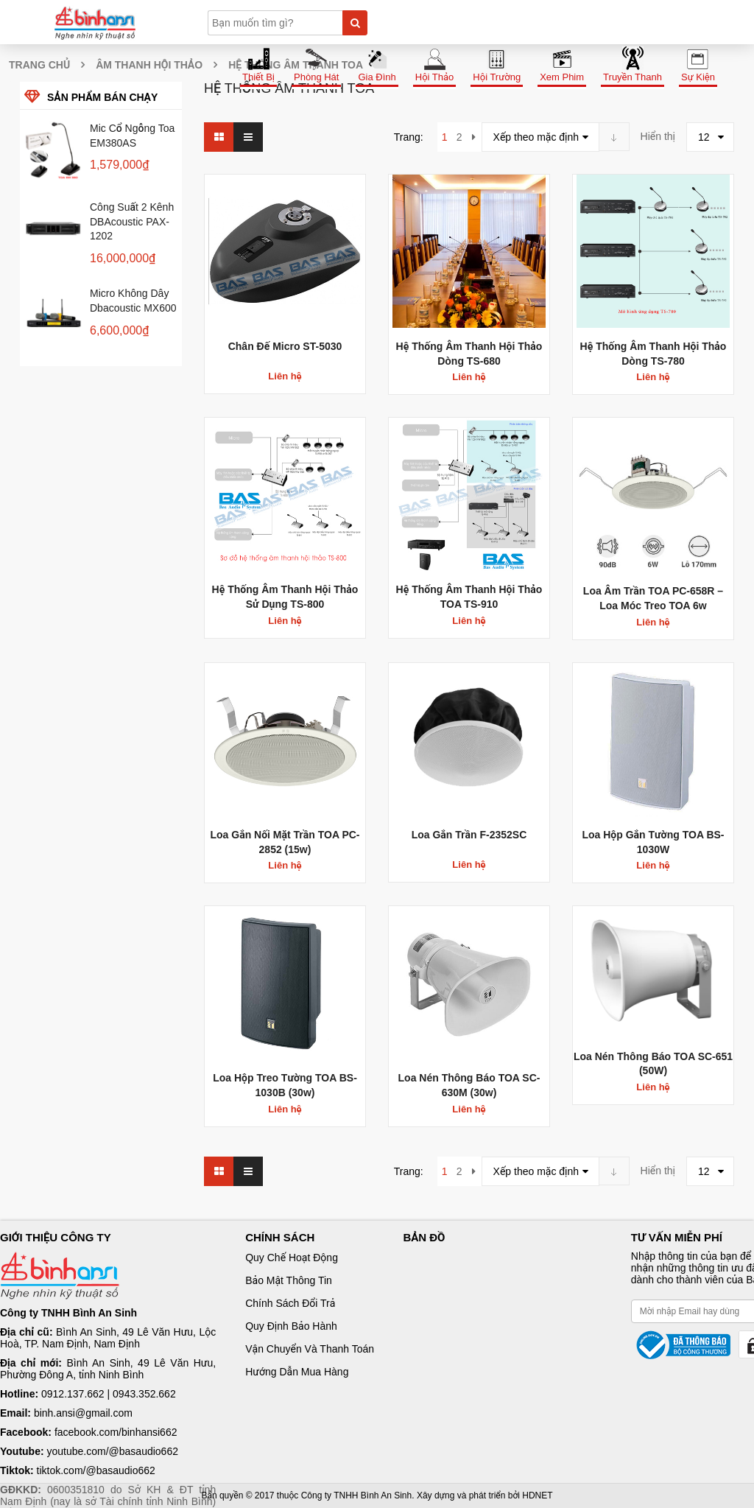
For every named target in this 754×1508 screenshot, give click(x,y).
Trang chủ (39, 65)
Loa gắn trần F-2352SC (469, 835)
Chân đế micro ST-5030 (285, 346)
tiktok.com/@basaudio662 (96, 1470)
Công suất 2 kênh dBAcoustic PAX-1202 (132, 221)
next (474, 137)
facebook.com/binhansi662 (115, 1432)
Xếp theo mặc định (536, 137)
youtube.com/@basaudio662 (112, 1451)
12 (704, 137)
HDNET (537, 1495)
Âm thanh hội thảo (149, 65)
